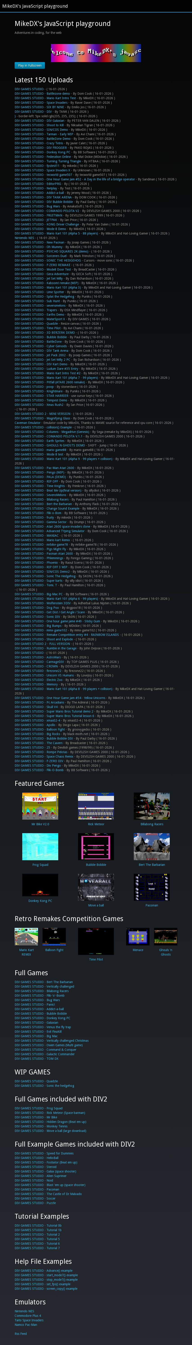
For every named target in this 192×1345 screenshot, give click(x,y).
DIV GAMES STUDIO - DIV (33, 111)
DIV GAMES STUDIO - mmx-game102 (41, 630)
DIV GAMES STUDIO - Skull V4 (36, 707)
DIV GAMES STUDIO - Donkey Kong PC (42, 152)
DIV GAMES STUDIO (29, 89)
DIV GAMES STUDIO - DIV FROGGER (41, 147)
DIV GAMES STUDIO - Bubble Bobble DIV (44, 738)
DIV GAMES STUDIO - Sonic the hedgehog (44, 1085)
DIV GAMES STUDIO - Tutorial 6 (37, 1243)
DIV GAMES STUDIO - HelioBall (36, 1158)
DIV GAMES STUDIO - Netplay (36, 188)
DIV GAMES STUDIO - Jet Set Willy (39, 278)
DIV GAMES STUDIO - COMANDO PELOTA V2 (47, 211)
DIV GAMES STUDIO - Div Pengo (38, 765)
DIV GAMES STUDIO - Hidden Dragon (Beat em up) (50, 1122)
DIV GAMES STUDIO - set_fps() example (42, 1284)
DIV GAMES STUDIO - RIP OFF (36, 481)
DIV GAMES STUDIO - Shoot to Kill (39, 125)
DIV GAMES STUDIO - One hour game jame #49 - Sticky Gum (57, 621)
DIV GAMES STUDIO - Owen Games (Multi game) (49, 1045)
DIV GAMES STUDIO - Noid (34, 1180)
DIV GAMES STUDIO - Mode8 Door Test (43, 269)
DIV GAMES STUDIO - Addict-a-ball (39, 193)
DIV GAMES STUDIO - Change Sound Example (47, 508)
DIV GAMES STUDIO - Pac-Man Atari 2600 (44, 468)
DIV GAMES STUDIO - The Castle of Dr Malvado (48, 1194)
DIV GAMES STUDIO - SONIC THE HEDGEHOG (48, 260)
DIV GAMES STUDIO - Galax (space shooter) (45, 1171)
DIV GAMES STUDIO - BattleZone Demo (43, 138)
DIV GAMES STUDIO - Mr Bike (36, 1117)
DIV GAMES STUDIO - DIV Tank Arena (41, 350)
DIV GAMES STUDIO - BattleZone (38, 341)
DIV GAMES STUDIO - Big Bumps (38, 626)
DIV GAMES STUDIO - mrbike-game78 (41, 544)
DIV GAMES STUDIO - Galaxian (36, 1022)
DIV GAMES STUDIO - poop (34, 387)
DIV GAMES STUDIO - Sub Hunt (37, 301)
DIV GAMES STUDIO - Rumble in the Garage (45, 648)
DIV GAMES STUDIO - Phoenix (36, 562)
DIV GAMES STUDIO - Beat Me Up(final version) (48, 490)
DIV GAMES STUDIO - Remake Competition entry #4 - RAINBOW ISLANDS (67, 635)
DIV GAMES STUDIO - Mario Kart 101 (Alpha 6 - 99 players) (56, 598)
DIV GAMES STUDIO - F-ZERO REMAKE (42, 265)
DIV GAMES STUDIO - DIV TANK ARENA (43, 197)
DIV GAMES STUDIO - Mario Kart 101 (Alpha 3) (48, 287)
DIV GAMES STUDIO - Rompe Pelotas (41, 752)
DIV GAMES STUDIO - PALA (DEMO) (40, 477)
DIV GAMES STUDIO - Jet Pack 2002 (40, 355)
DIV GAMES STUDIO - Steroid (35, 1167)
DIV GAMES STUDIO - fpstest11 (37, 166)
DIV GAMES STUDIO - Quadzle (36, 323)
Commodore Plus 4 (28, 1315)
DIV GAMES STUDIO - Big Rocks (37, 734)
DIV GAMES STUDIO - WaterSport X (40, 319)
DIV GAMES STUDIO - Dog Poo (37, 607)
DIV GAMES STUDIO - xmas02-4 (37, 720)
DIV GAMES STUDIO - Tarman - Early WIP (44, 134)
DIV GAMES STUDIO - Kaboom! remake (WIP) (46, 283)
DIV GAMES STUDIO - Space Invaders (41, 102)
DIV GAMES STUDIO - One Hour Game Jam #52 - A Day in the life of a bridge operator (75, 179)
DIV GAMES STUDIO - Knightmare (39, 391)
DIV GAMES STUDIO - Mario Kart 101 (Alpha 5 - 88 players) (56, 233)
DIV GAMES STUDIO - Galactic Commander (45, 1054)
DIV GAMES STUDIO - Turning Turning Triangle (48, 161)
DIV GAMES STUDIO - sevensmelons (40, 305)
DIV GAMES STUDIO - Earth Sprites (39, 441)
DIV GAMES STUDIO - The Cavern (39, 743)
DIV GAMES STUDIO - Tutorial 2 (37, 1234)
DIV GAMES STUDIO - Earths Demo (39, 314)
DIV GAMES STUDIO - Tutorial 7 (37, 1248)
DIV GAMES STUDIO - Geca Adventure (42, 274)
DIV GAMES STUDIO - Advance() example (43, 1270)
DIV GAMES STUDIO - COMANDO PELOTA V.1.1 (49, 436)
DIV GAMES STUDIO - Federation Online (43, 157)
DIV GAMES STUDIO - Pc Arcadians (39, 702)
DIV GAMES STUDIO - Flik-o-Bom (38, 513)
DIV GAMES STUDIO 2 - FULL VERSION (42, 644)
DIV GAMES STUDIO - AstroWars (38, 657)
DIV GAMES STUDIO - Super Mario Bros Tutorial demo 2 (54, 711)
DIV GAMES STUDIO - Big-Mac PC (39, 594)
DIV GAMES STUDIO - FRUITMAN (38, 215)
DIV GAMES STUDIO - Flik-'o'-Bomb (40, 995)
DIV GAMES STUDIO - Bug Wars (37, 206)
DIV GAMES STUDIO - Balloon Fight (40, 729)
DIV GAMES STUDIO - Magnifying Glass (42, 418)
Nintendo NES (25, 238)
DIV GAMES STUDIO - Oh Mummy (39, 247)
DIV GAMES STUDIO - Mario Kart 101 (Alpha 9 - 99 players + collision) (63, 459)
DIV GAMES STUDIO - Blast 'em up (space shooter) (50, 1185)
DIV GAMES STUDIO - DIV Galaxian (39, 120)
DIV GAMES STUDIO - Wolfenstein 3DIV (43, 603)
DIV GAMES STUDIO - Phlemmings (39, 558)
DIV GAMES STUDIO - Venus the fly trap (43, 1027)
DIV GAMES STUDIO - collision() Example (43, 427)
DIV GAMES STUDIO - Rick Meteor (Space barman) (50, 1113)
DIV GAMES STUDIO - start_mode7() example (46, 1275)
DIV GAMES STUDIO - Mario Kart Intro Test (45, 98)
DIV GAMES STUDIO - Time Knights (40, 486)
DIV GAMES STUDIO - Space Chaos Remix (44, 756)
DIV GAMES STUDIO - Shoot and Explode (44, 639)
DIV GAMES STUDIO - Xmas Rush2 (39, 405)
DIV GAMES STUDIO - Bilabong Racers (42, 499)
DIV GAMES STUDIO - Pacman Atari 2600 (44, 553)
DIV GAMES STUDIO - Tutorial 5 (37, 1239)
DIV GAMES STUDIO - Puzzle (35, 1203)
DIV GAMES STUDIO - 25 (32, 747)
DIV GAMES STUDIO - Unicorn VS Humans (44, 675)
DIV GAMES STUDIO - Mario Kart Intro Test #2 (47, 373)
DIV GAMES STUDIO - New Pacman (39, 242)
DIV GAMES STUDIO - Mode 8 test (39, 454)
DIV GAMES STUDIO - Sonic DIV (37, 616)
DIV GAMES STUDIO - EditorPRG (38, 184)
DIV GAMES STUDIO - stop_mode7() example (46, 1279)
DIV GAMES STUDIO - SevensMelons (40, 495)
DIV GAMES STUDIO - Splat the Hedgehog (44, 296)
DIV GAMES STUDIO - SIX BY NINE (39, 107)
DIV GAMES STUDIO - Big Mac (36, 1036)
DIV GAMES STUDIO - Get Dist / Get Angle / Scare (50, 612)
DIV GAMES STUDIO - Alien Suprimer (41, 1176)
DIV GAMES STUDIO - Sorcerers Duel (41, 256)
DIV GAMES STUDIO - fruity (34, 517)
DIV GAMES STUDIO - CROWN (36, 666)
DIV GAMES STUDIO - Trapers (36, 310)
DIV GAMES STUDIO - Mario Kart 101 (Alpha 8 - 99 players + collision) (63, 689)
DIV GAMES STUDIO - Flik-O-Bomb (39, 770)
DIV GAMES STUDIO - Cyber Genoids (41, 346)
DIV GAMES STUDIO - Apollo (35, 725)
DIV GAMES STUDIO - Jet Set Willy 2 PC (42, 359)
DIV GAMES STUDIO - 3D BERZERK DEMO (45, 332)
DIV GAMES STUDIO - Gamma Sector (41, 522)
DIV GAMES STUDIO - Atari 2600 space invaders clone (52, 526)
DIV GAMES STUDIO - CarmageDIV (39, 662)
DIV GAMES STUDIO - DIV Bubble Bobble (44, 202)
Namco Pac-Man (26, 1325)
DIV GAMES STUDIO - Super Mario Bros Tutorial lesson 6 (54, 716)
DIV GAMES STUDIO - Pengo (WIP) (39, 472)
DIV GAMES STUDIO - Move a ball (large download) (50, 1131)
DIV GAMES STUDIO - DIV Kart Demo (41, 364)
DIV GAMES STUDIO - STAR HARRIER (41, 396)
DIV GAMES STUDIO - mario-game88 (40, 450)
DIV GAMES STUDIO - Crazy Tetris (39, 143)
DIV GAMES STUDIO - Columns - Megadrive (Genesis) (52, 432)
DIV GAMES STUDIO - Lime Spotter (39, 292)
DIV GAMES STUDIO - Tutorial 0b (38, 1225)
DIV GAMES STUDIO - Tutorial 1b (38, 1230)
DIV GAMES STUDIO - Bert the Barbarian (43, 504)
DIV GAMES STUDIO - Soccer (35, 1198)
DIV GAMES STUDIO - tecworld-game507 (43, 175)
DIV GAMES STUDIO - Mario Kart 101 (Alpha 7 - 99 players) (56, 377)
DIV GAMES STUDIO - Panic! (35, 1004)
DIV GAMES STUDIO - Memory (36, 684)
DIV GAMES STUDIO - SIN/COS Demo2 (42, 571)
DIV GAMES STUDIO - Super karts (38, 580)
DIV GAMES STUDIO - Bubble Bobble (41, 337)
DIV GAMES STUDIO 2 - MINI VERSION (42, 414)
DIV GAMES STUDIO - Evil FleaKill (38, 1031)
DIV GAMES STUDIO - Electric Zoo (39, 680)
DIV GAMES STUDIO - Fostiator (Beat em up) (46, 1162)
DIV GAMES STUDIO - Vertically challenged (44, 986)
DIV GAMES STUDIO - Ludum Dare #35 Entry (46, 368)
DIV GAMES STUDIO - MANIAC (37, 535)
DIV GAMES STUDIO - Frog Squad (39, 1108)
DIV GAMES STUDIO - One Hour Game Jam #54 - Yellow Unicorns (60, 698)
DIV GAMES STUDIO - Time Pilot (37, 328)
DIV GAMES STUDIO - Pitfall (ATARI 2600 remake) (50, 382)
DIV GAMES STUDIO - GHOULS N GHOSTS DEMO (50, 445)
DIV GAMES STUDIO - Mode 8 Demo (40, 229)
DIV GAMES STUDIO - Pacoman (37, 1189)
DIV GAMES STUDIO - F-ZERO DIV (39, 761)
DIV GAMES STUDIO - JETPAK (36, 220)
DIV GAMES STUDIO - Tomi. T (36, 585)
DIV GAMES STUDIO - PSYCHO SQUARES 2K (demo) (51, 251)
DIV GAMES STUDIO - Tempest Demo (41, 400)
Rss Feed (21, 1334)
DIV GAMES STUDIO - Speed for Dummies (44, 1153)
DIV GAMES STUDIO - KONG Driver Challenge (47, 224)
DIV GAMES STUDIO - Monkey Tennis (41, 1126)
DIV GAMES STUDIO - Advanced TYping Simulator (50, 531)
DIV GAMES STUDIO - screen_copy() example (46, 1288)
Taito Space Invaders (29, 1320)
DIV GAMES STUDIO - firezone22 (38, 671)
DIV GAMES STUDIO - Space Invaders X (42, 170)
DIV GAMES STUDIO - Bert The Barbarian (44, 982)
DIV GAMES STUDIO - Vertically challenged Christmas (52, 1040)
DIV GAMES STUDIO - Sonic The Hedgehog (45, 576)
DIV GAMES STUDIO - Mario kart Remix (42, 540)
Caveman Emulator (27, 423)
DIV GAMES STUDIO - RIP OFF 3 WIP (41, 567)
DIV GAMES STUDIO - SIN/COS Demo (41, 129)
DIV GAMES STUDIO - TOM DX (36, 1058)
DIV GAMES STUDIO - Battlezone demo (42, 93)
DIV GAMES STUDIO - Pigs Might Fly (40, 549)
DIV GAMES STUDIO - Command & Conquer (45, 1049)
